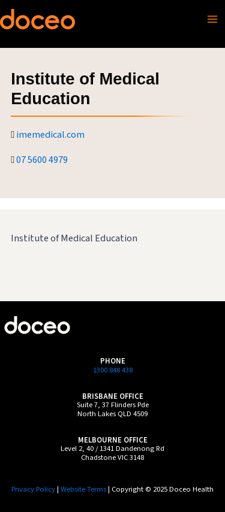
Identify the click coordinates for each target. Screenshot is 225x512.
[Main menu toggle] (212, 19)
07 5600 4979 (42, 160)
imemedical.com (50, 135)
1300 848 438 (113, 370)
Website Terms (83, 489)
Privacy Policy (33, 489)
